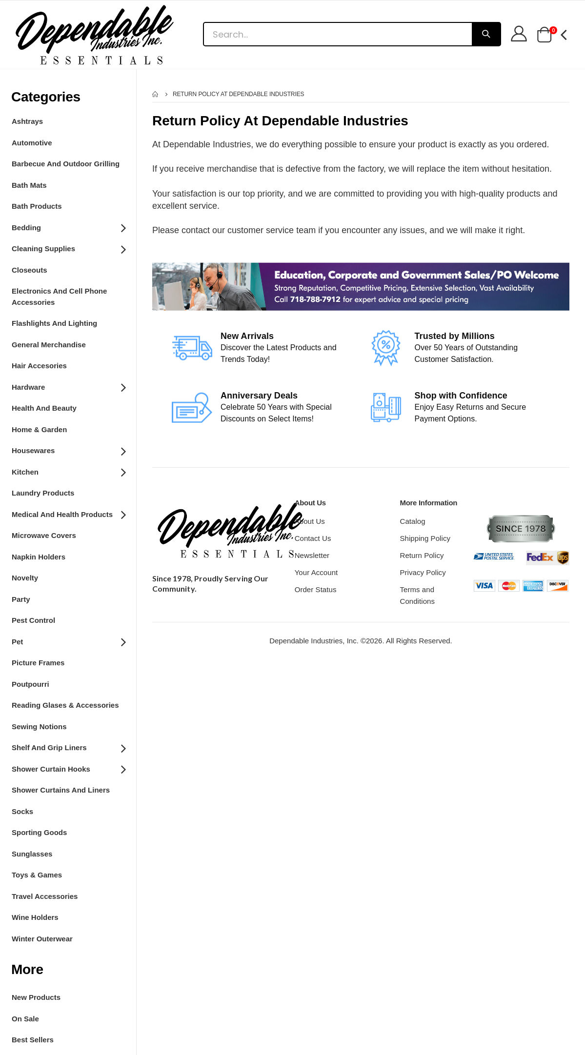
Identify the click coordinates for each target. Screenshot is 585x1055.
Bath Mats (29, 185)
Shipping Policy (425, 538)
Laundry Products (43, 493)
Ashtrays (27, 121)
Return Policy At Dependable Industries (238, 94)
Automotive (32, 143)
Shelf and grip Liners (68, 747)
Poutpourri (30, 684)
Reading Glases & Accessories (65, 705)
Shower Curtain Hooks (68, 768)
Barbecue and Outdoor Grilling (66, 163)
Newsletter (312, 555)
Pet (68, 641)
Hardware (68, 386)
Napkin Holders (38, 557)
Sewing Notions (39, 726)
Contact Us (313, 538)
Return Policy (422, 555)
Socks (22, 811)
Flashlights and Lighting (54, 323)
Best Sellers (33, 1039)
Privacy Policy (422, 572)
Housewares (68, 450)
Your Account (316, 572)
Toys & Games (37, 875)
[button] (544, 35)
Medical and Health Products (68, 513)
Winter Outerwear (42, 939)
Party (21, 599)
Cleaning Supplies (68, 248)
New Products (36, 997)
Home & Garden (39, 429)
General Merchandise (49, 344)
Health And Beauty (44, 408)
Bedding (68, 227)
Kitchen (68, 471)
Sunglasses (32, 854)
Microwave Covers (44, 535)
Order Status (316, 589)
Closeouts (29, 270)
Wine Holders (35, 917)
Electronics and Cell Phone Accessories (59, 296)
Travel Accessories (45, 896)
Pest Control (33, 620)
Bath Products (37, 206)
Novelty (25, 578)
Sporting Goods (39, 832)
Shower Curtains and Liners (61, 790)
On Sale (25, 1019)
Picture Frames (38, 662)
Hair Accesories (39, 365)
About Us (310, 521)
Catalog (412, 521)
